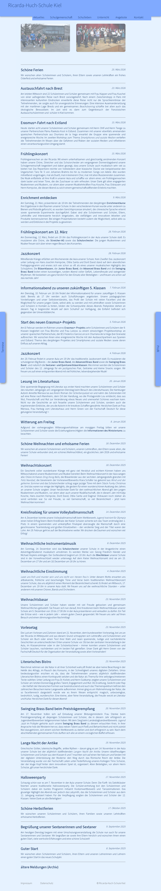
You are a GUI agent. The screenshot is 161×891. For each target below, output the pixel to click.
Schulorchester (85, 240)
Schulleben (84, 17)
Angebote (121, 17)
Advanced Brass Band (94, 268)
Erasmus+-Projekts (74, 327)
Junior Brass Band (68, 268)
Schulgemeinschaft (61, 17)
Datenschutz (46, 883)
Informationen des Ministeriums (104, 430)
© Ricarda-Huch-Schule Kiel (111, 883)
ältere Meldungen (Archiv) (39, 867)
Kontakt (138, 17)
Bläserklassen (45, 268)
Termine (3, 347)
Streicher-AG (57, 240)
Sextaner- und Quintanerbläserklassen (66, 365)
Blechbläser (102, 555)
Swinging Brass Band (74, 723)
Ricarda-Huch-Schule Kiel (44, 6)
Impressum (26, 883)
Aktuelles (38, 17)
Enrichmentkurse (116, 203)
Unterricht (103, 17)
